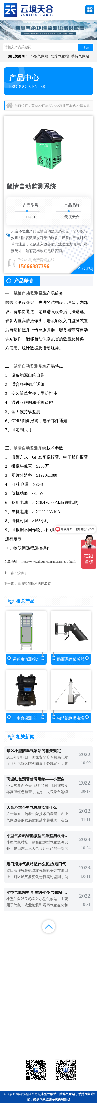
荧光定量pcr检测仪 (79, 1038)
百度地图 (36, 953)
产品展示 (48, 106)
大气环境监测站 (48, 1038)
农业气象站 (67, 106)
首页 (34, 106)
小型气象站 (39, 56)
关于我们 (60, 947)
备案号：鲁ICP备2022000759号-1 (27, 1014)
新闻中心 (60, 940)
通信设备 (18, 1044)
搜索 (85, 48)
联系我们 (85, 947)
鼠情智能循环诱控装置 (34, 584)
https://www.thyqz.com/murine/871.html (48, 561)
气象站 (17, 1031)
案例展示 (12, 947)
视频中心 (36, 947)
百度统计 (12, 953)
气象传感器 (48, 1031)
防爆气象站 (60, 56)
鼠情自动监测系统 (30, 293)
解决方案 (85, 940)
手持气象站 (80, 56)
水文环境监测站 (18, 1038)
